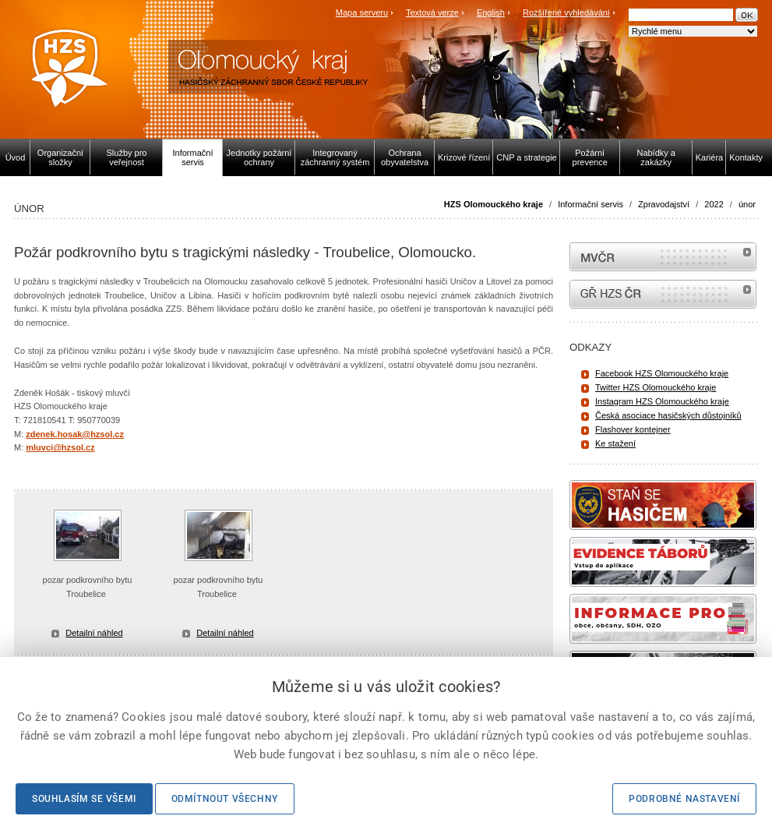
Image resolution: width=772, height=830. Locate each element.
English (491, 12)
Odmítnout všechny (224, 798)
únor (747, 204)
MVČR (662, 256)
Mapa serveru (362, 12)
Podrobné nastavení (684, 798)
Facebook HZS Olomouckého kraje (661, 373)
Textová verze (432, 12)
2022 (713, 204)
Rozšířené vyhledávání (566, 12)
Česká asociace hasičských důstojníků (668, 415)
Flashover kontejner (633, 429)
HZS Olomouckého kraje (493, 204)
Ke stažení (615, 443)
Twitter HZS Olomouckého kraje (655, 387)
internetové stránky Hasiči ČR (662, 294)
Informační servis (590, 204)
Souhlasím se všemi (84, 798)
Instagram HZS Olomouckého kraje (662, 401)
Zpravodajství (663, 204)
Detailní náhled (93, 633)
